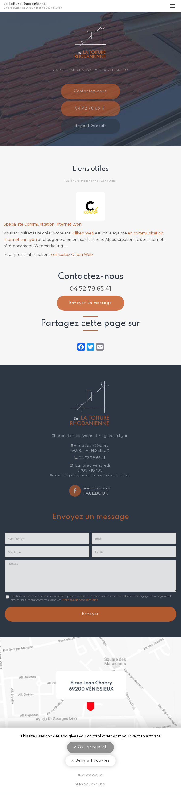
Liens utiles (108, 180)
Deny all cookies (90, 761)
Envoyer (90, 614)
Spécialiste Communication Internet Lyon (43, 224)
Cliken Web (83, 233)
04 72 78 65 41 (90, 288)
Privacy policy (90, 784)
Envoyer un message (90, 303)
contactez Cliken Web (72, 254)
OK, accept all (90, 747)
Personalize (91, 775)
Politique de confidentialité (80, 600)
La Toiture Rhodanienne (34, 5)
